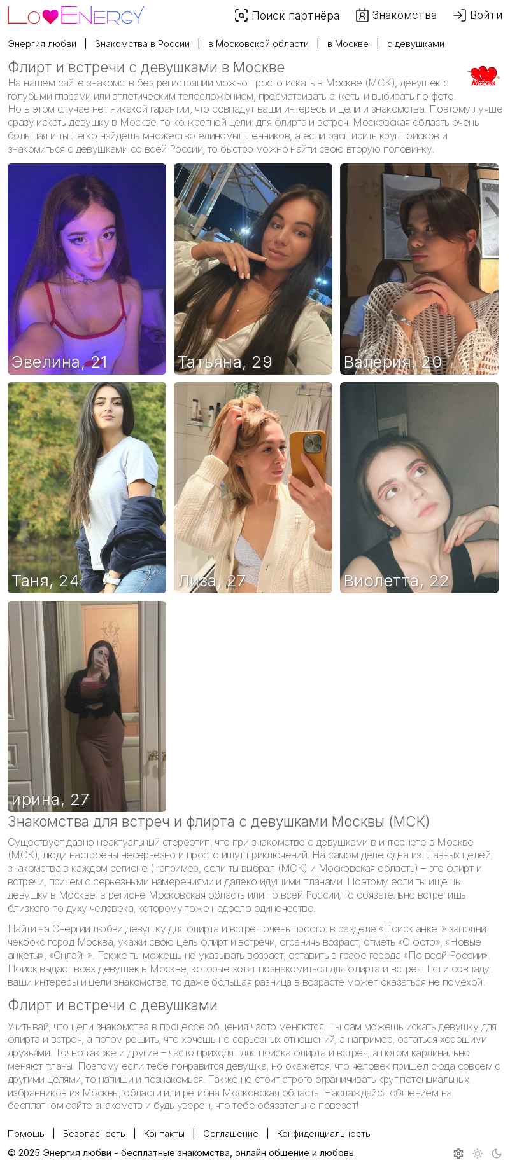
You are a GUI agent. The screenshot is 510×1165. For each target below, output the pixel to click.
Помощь (26, 1133)
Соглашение (231, 1133)
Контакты (164, 1133)
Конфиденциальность (324, 1133)
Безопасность (94, 1133)
